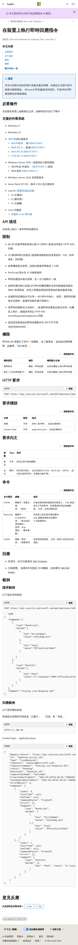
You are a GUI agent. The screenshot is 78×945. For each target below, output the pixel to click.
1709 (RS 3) (17, 155)
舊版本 (20, 936)
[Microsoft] (39, 4)
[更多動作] (73, 21)
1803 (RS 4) (17, 151)
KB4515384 (35, 143)
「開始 (18, 345)
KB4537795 (30, 151)
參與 (41, 936)
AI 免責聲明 (7, 936)
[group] (39, 394)
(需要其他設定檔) (25, 190)
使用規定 (27, 940)
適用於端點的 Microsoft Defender (25, 21)
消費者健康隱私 (9, 940)
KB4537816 (29, 155)
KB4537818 (37, 147)
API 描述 (9, 55)
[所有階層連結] (5, 21)
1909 (10, 138)
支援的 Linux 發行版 (21, 214)
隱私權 (50, 936)
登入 (73, 3)
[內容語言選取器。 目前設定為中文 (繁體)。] (10, 929)
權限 (7, 63)
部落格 (30, 936)
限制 (7, 59)
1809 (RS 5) (17, 147)
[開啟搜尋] (67, 4)
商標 (37, 940)
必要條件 (9, 51)
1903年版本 (17, 143)
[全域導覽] (3, 4)
